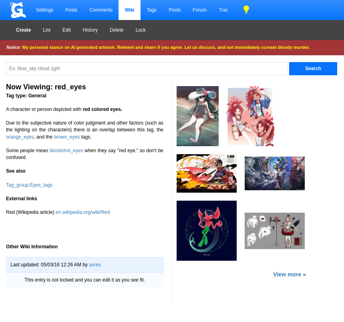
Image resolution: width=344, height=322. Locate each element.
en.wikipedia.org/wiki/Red (83, 212)
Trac (223, 10)
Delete (117, 30)
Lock (141, 30)
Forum (200, 10)
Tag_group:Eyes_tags (29, 185)
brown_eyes (67, 137)
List (46, 30)
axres (95, 265)
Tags (152, 10)
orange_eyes (20, 137)
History (90, 30)
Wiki (130, 10)
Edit (66, 30)
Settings (44, 10)
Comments (101, 10)
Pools (175, 10)
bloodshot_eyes (66, 150)
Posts (71, 10)
